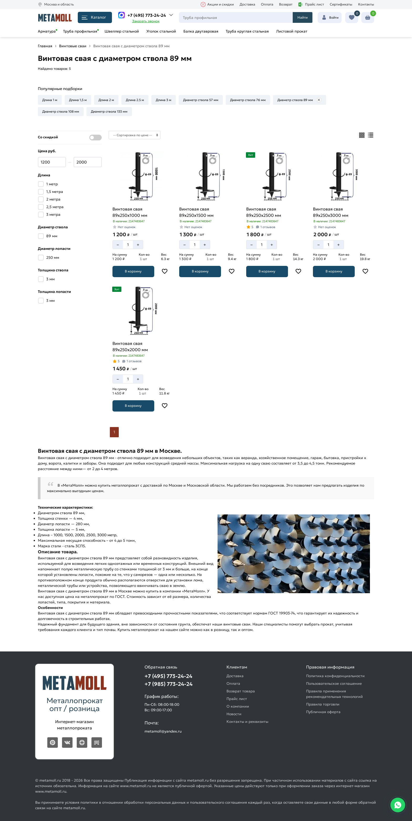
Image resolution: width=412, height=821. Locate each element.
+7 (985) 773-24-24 (169, 684)
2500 (90, 535)
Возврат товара (240, 691)
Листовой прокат (291, 31)
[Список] (370, 135)
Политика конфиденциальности (335, 675)
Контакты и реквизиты (247, 721)
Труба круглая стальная (247, 31)
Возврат (285, 4)
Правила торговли (322, 704)
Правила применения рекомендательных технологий (334, 694)
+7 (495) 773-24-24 (146, 15)
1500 (68, 535)
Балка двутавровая (200, 31)
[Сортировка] (135, 135)
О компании (237, 706)
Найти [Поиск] (302, 17)
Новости (233, 714)
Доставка (247, 4)
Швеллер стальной (122, 31)
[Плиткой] (361, 135)
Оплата (267, 4)
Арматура (47, 31)
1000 (58, 535)
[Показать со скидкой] (95, 137)
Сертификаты (341, 4)
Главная (45, 46)
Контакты (366, 4)
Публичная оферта (323, 711)
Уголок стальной (161, 31)
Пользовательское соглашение (334, 683)
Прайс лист (311, 4)
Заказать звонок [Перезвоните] (145, 21)
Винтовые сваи (72, 46)
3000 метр (106, 535)
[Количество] (128, 244)
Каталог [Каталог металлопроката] (94, 17)
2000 (79, 535)
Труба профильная (80, 31)
